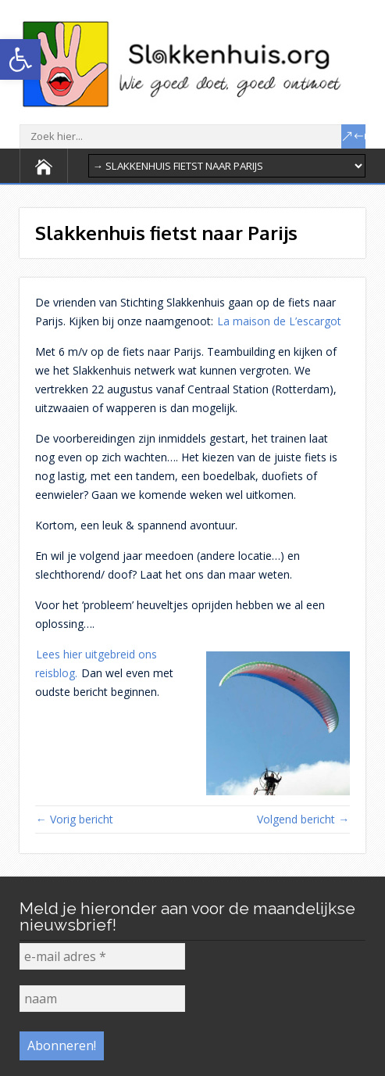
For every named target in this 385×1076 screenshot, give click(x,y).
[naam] (102, 998)
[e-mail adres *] (102, 956)
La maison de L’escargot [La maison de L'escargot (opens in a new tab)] (279, 321)
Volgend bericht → (303, 819)
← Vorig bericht (74, 819)
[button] (20, 59)
